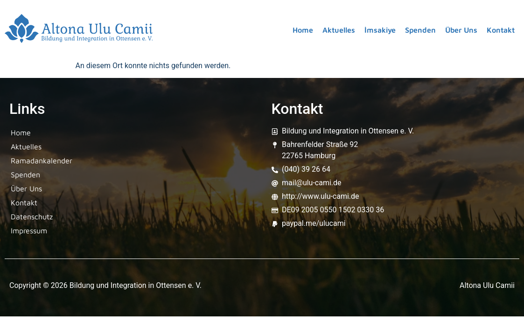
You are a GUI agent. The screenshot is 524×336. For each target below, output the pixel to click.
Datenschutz (32, 216)
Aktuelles (338, 30)
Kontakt (501, 30)
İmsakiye (380, 30)
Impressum (29, 230)
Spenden (420, 30)
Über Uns (461, 30)
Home (303, 30)
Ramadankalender (41, 160)
